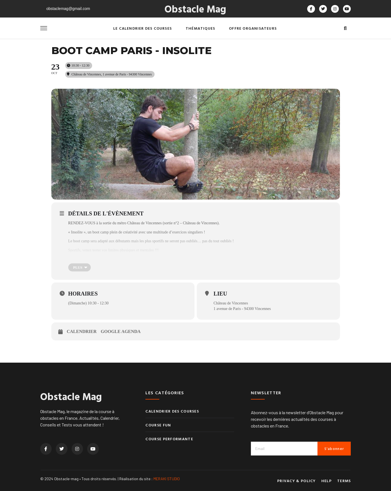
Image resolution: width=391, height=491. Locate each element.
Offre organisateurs (253, 28)
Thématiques (200, 28)
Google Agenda (121, 331)
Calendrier (82, 331)
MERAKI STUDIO (166, 478)
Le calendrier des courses (142, 28)
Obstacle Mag (195, 8)
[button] (345, 28)
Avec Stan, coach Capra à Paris (92, 259)
